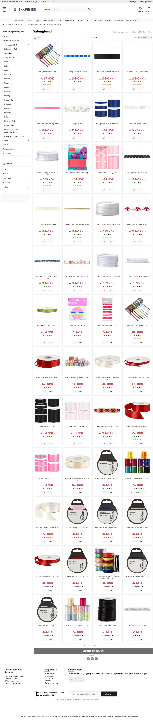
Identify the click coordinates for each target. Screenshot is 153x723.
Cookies (48, 681)
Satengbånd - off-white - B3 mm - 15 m (137, 528)
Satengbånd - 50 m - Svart (47, 426)
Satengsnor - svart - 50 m (107, 625)
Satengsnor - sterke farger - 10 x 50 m (137, 478)
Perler (88, 20)
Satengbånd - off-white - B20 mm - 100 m (107, 378)
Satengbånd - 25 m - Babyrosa (77, 426)
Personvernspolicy (51, 683)
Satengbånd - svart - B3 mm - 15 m (137, 576)
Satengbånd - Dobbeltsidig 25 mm (107, 72)
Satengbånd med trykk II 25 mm (107, 426)
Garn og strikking (48, 20)
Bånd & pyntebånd (145, 32)
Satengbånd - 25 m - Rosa (47, 478)
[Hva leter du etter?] (67, 9)
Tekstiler (59, 20)
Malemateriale (18, 20)
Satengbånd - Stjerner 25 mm (137, 173)
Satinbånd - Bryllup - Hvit (137, 625)
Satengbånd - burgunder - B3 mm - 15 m (107, 479)
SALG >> (53, 2)
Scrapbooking (119, 20)
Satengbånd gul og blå (77, 325)
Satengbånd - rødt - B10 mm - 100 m (137, 377)
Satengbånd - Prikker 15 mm (47, 224)
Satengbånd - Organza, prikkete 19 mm (47, 277)
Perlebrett (108, 20)
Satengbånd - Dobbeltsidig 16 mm (47, 124)
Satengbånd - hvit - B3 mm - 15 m (47, 625)
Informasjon (132, 2)
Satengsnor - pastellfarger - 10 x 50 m (77, 625)
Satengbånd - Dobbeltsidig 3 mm (137, 72)
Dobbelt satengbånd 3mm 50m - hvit (107, 276)
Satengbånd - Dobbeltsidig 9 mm (77, 224)
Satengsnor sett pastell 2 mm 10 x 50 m (77, 378)
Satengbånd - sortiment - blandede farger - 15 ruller (107, 577)
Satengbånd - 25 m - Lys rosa (107, 173)
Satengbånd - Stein (77, 124)
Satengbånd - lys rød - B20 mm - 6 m (77, 527)
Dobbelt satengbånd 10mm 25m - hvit (137, 277)
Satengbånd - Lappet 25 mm (137, 124)
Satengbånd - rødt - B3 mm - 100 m (47, 377)
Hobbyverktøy (97, 20)
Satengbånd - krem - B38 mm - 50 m (47, 527)
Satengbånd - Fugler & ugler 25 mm (77, 276)
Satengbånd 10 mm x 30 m (47, 72)
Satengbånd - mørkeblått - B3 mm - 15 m (107, 528)
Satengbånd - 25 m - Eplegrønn (47, 325)
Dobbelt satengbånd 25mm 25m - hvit (47, 173)
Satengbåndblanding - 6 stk (107, 325)
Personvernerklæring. (91, 699)
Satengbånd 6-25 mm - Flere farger (77, 173)
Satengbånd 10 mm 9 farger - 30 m (137, 325)
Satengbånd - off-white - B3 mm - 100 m (77, 479)
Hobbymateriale (70, 20)
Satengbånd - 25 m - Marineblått (107, 124)
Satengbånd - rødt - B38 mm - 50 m (137, 426)
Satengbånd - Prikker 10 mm (77, 72)
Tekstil (37, 20)
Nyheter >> (44, 2)
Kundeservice (50, 674)
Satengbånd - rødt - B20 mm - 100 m (47, 576)
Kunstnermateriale (132, 20)
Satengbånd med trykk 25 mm (137, 224)
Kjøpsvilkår (49, 676)
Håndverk (29, 20)
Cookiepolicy (49, 678)
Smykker (80, 20)
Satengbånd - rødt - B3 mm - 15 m (77, 576)
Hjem (3, 24)
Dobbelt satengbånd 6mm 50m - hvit (107, 224)
